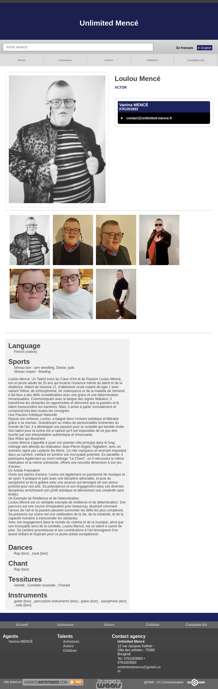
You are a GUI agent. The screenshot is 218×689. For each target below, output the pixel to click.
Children (152, 60)
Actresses (65, 60)
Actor (121, 87)
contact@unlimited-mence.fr (149, 118)
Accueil (22, 625)
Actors (108, 60)
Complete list (195, 60)
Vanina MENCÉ (21, 642)
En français (184, 47)
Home (21, 60)
